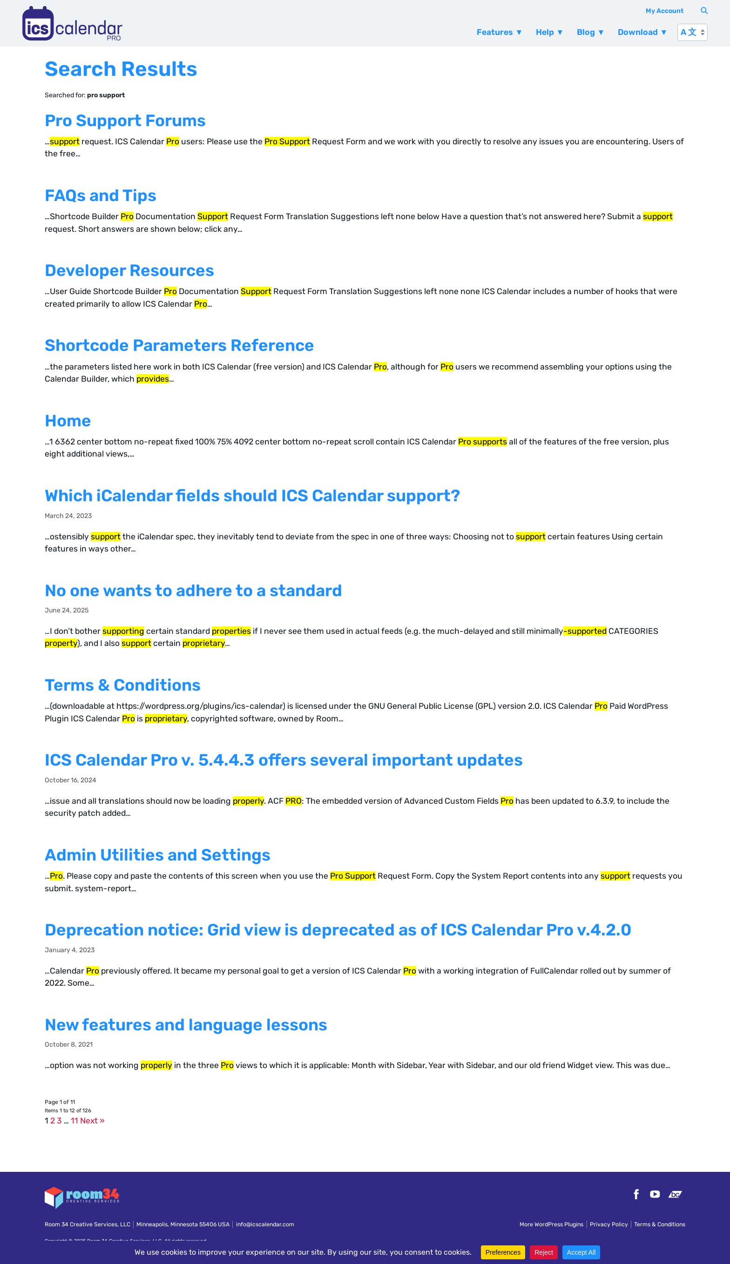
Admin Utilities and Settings (157, 855)
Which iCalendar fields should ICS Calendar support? (252, 495)
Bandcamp (675, 1194)
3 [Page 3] (59, 1120)
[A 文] (692, 32)
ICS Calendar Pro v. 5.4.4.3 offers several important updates (284, 760)
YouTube (655, 1194)
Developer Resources (129, 270)
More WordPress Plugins (551, 1224)
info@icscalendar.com (265, 1224)
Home (68, 420)
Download (638, 32)
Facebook (635, 1194)
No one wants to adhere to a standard (193, 590)
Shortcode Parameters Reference (179, 345)
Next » (92, 1120)
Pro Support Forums (125, 120)
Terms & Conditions (123, 685)
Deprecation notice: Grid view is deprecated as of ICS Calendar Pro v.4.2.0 (338, 930)
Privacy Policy (609, 1224)
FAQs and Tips (100, 195)
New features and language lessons (186, 1025)
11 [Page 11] (74, 1120)
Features (495, 32)
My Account (664, 11)
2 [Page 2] (52, 1120)
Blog (586, 32)
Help (545, 32)
